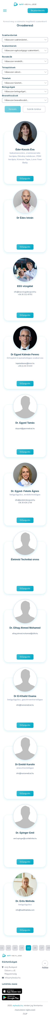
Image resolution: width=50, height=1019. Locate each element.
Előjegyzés (25, 178)
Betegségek (8, 87)
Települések (8, 67)
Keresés (13, 109)
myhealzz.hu (18, 1005)
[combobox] (25, 39)
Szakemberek (9, 45)
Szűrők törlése (34, 109)
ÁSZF (25, 1014)
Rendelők (7, 56)
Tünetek (6, 78)
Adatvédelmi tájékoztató (25, 1010)
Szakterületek (9, 35)
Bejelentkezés (38, 10)
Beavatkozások (10, 95)
